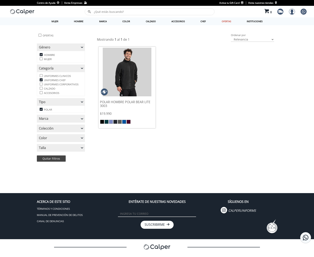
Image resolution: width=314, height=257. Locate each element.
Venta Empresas (75, 2)
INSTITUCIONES (255, 21)
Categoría (61, 68)
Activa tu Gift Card (231, 2)
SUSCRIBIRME (157, 224)
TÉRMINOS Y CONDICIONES (53, 209)
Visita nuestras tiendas (262, 2)
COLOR (126, 21)
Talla (61, 148)
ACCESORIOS (178, 21)
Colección (61, 128)
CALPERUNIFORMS (238, 210)
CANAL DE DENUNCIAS (50, 221)
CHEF (203, 21)
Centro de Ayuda (48, 2)
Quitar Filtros (51, 158)
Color (61, 138)
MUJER (54, 21)
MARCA (103, 21)
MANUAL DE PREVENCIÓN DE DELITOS (60, 215)
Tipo (61, 102)
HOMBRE (78, 21)
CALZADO (151, 21)
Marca (61, 118)
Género (61, 47)
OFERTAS (226, 21)
